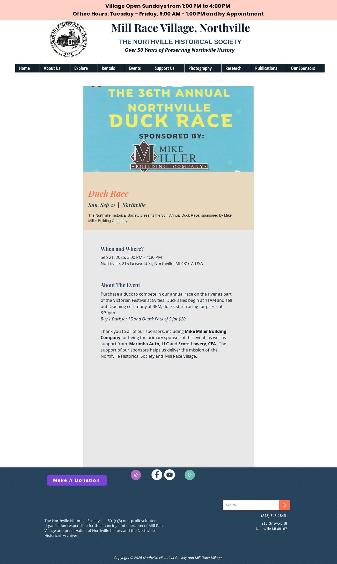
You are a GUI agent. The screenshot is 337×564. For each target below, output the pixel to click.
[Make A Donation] (77, 480)
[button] (55, 68)
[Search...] (247, 505)
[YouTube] (169, 474)
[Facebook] (156, 474)
